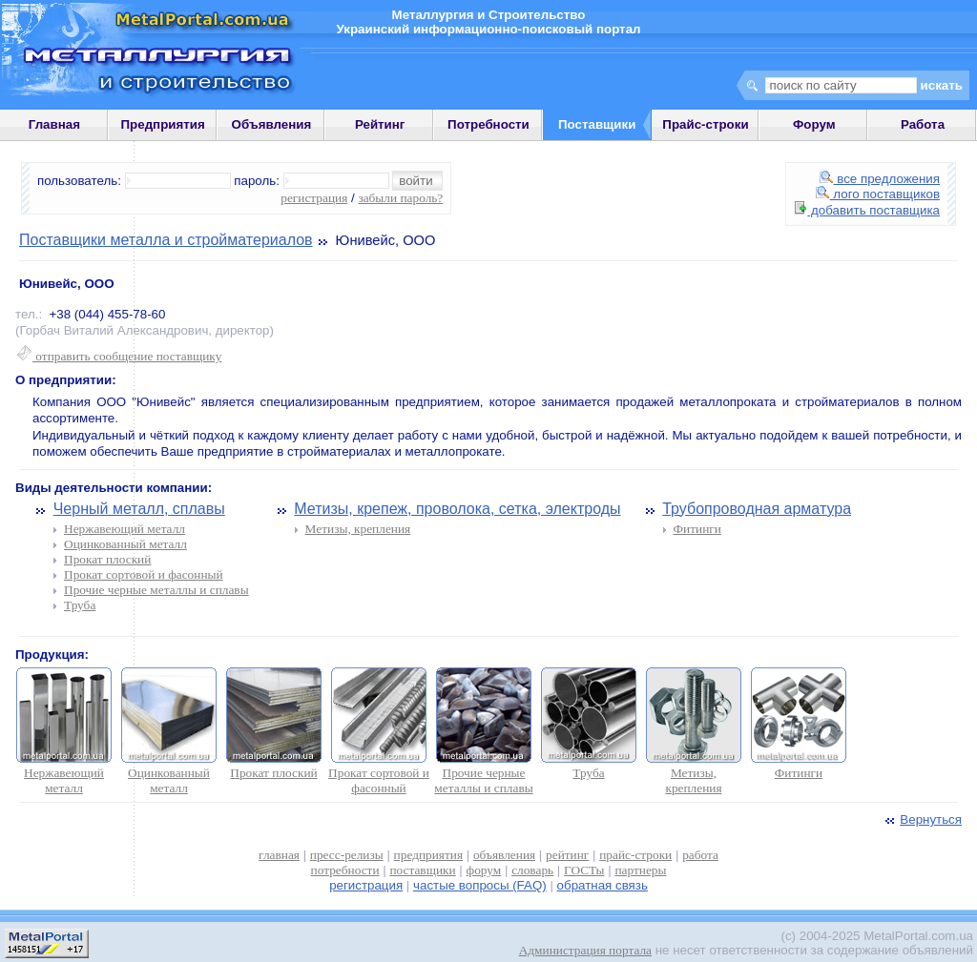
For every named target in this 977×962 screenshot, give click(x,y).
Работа (923, 124)
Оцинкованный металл (125, 544)
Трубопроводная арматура (756, 509)
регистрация (314, 198)
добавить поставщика (867, 210)
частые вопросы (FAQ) (480, 885)
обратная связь (602, 885)
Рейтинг (380, 124)
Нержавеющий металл (124, 529)
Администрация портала (585, 950)
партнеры (640, 870)
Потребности (488, 124)
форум (484, 870)
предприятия (428, 855)
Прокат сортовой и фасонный (143, 574)
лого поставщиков (878, 194)
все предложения (880, 179)
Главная (54, 124)
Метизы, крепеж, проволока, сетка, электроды (457, 509)
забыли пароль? (400, 198)
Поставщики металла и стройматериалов (166, 240)
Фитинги (697, 529)
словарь (532, 870)
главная (279, 855)
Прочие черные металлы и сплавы (156, 590)
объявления (504, 855)
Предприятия (163, 124)
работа (700, 855)
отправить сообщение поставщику (118, 356)
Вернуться (922, 819)
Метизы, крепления (358, 529)
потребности (345, 870)
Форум (814, 124)
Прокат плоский (107, 559)
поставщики (422, 870)
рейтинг (567, 855)
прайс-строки (635, 855)
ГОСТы (584, 870)
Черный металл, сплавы (139, 509)
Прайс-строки (705, 124)
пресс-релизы (347, 855)
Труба (79, 605)
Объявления (272, 124)
